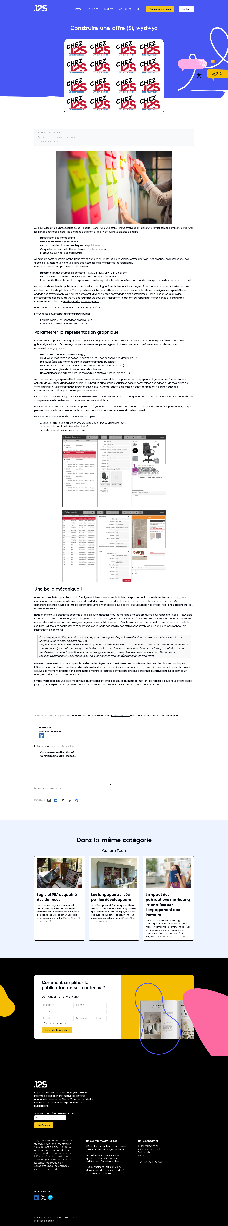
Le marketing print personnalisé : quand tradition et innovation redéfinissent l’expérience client (103, 1158)
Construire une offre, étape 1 (57, 752)
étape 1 (98, 231)
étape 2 (60, 266)
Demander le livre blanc (57, 1030)
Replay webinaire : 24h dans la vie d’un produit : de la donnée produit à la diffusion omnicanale (105, 1170)
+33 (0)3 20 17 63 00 (150, 1162)
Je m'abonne (43, 1125)
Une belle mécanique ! (48, 142)
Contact (186, 9)
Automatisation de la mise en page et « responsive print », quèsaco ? (140, 387)
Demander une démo (160, 9)
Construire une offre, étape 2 (57, 756)
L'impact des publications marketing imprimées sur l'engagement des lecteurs (168, 904)
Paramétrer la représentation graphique (57, 137)
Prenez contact (120, 715)
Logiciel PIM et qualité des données (57, 897)
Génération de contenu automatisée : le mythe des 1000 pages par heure (106, 1148)
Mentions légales (44, 1221)
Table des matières (50, 133)
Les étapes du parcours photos (81, 301)
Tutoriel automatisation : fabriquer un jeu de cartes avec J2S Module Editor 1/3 (142, 396)
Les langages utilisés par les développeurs (111, 897)
